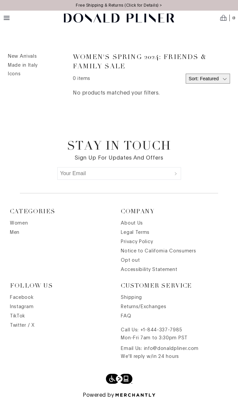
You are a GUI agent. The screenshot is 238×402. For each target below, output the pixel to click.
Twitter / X (22, 325)
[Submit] (176, 173)
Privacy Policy (137, 241)
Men (15, 232)
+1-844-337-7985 (161, 330)
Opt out (130, 260)
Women (19, 223)
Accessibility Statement (149, 269)
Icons (14, 74)
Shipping (131, 297)
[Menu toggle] (7, 18)
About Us (132, 223)
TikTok (17, 316)
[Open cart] (227, 18)
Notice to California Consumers (158, 251)
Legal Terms (135, 232)
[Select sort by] (208, 79)
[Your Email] (114, 173)
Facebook (22, 297)
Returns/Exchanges (143, 306)
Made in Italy (23, 65)
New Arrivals (22, 56)
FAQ (126, 316)
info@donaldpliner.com (171, 348)
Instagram (21, 306)
